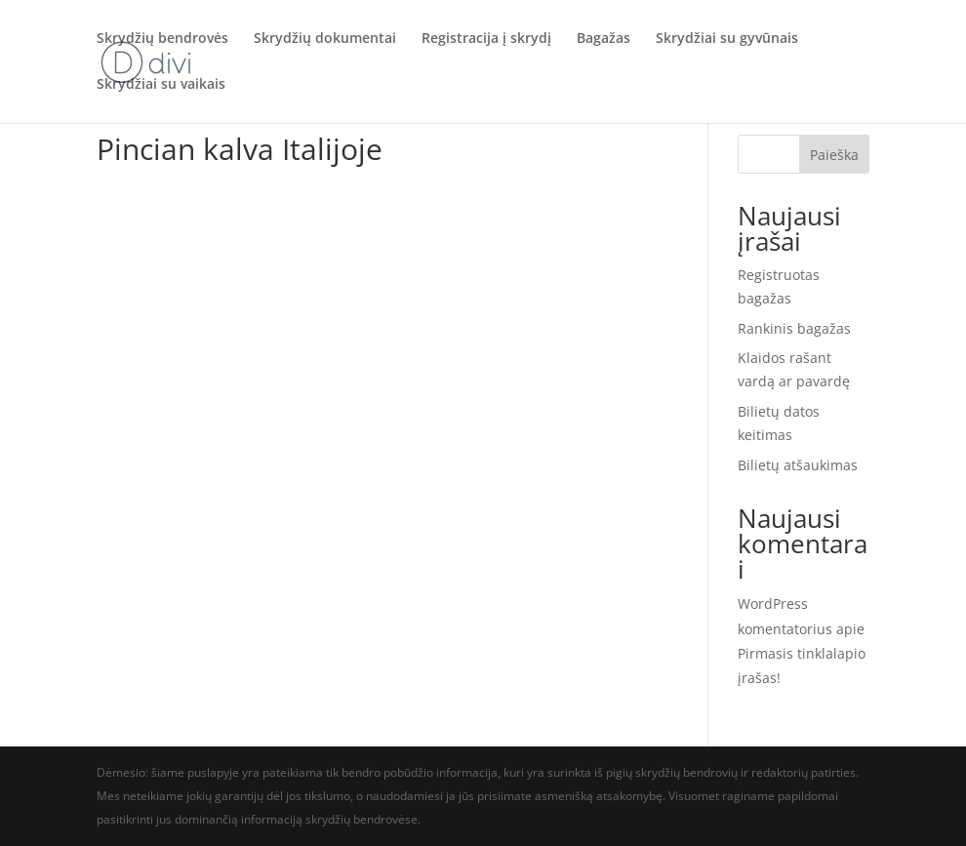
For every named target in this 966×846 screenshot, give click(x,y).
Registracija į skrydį (486, 40)
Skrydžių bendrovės (162, 40)
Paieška (834, 154)
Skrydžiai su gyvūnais (727, 40)
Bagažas (603, 40)
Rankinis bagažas (794, 328)
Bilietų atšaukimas (798, 465)
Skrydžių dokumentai (325, 40)
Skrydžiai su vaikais (161, 86)
